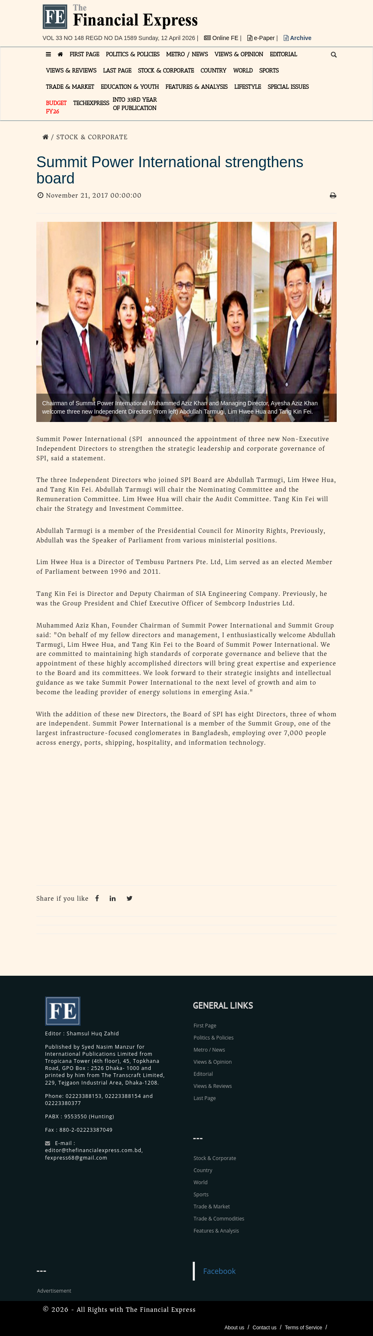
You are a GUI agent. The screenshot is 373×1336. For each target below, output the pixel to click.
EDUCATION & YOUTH (130, 86)
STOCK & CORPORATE (166, 70)
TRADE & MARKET (70, 86)
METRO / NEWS (187, 54)
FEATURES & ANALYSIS (197, 86)
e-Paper (262, 38)
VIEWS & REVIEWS (71, 70)
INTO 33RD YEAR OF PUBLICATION (135, 104)
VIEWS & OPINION (238, 54)
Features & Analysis (216, 1230)
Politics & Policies (214, 1037)
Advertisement (54, 1290)
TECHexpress (91, 103)
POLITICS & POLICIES (133, 54)
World (201, 1182)
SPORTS (269, 70)
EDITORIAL (283, 54)
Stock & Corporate (215, 1158)
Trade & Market (212, 1206)
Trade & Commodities (219, 1218)
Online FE (222, 38)
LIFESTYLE (247, 86)
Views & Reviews (213, 1086)
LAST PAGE (117, 70)
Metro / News (209, 1049)
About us (234, 1328)
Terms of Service (303, 1328)
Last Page (205, 1098)
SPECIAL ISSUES (288, 86)
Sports (201, 1194)
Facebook (219, 1271)
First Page (205, 1025)
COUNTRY (214, 70)
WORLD (243, 70)
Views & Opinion (213, 1061)
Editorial (203, 1073)
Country (203, 1170)
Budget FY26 (56, 107)
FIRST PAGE (84, 54)
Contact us (264, 1328)
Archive (298, 38)
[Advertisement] (186, 818)
